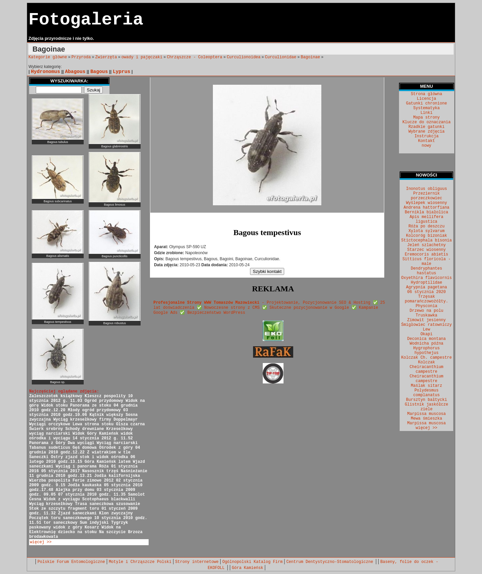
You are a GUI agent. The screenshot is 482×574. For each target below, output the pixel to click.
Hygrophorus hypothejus (426, 350)
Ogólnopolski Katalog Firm (252, 562)
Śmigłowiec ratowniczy (426, 324)
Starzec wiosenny (426, 249)
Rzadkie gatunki (426, 127)
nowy (426, 145)
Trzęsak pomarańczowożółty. (426, 299)
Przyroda (81, 57)
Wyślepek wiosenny (426, 203)
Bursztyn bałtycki (426, 400)
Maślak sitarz (426, 385)
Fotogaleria (85, 20)
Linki (426, 113)
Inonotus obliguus (426, 189)
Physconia (426, 306)
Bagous (99, 71)
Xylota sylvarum (426, 231)
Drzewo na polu (427, 310)
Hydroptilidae (426, 282)
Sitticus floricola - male (426, 261)
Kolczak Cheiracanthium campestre (427, 367)
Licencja (426, 98)
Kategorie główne (47, 57)
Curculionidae (281, 57)
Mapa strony (426, 117)
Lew (426, 329)
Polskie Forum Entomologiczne (71, 562)
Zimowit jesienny (426, 320)
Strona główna (426, 94)
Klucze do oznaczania (426, 122)
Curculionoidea (243, 57)
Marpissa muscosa (426, 414)
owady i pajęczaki (142, 57)
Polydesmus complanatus (426, 393)
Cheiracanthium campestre (427, 378)
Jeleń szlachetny (426, 245)
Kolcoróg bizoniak (426, 235)
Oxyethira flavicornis (426, 278)
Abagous (75, 71)
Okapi (426, 334)
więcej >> (41, 542)
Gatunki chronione (426, 103)
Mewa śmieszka (426, 418)
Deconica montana (426, 339)
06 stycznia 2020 (426, 292)
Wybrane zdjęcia (426, 131)
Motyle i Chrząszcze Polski (140, 562)
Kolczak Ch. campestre (426, 357)
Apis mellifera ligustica (427, 219)
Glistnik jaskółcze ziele (426, 407)
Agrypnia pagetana (426, 287)
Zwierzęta (106, 57)
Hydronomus (45, 71)
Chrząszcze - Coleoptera (194, 57)
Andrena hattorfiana (427, 207)
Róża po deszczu (426, 226)
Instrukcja (426, 136)
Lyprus (121, 71)
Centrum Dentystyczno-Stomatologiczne (330, 562)
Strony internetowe (197, 562)
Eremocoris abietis (426, 254)
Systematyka (426, 108)
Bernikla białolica (426, 212)
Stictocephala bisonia (426, 240)
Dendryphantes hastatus (426, 271)
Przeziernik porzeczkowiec (426, 196)
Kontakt (426, 141)
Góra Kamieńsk (247, 568)
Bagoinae (310, 57)
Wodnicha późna (427, 343)
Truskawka (426, 315)
